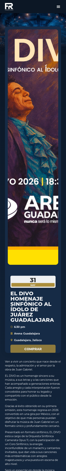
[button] (58, 6)
